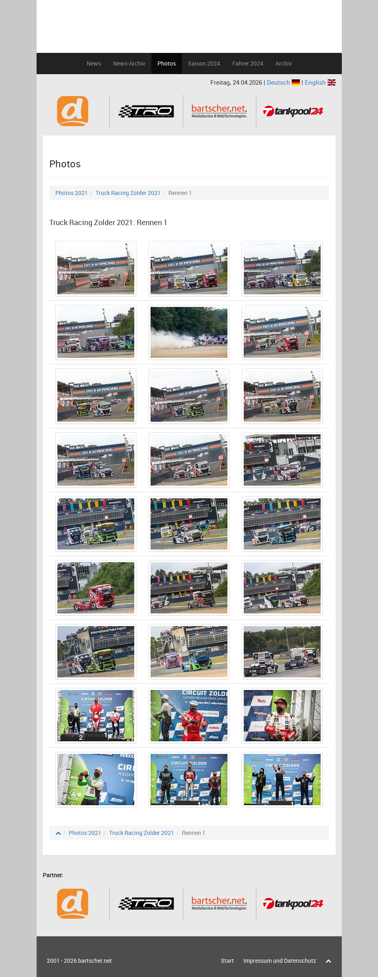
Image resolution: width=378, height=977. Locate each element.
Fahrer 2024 (247, 63)
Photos (166, 63)
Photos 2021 (71, 193)
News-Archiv (129, 63)
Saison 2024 (204, 63)
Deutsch (284, 82)
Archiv (283, 63)
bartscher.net (95, 960)
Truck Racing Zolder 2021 (128, 193)
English (320, 82)
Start (227, 960)
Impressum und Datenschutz (279, 960)
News (94, 63)
